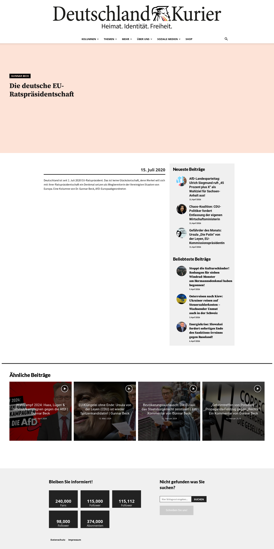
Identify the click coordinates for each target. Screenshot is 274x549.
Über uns (144, 39)
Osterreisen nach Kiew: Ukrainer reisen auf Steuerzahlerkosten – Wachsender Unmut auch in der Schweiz (206, 302)
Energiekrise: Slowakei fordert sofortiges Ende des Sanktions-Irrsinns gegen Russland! (206, 328)
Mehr (127, 39)
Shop (189, 39)
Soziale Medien (169, 39)
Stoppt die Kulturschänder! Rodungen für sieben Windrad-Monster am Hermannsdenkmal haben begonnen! (210, 275)
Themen (110, 39)
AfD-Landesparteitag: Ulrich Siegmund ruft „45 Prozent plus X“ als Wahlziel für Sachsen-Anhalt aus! (206, 187)
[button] (226, 39)
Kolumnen (90, 39)
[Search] (199, 496)
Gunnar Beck (20, 76)
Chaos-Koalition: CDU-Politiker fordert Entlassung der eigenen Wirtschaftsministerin (205, 212)
